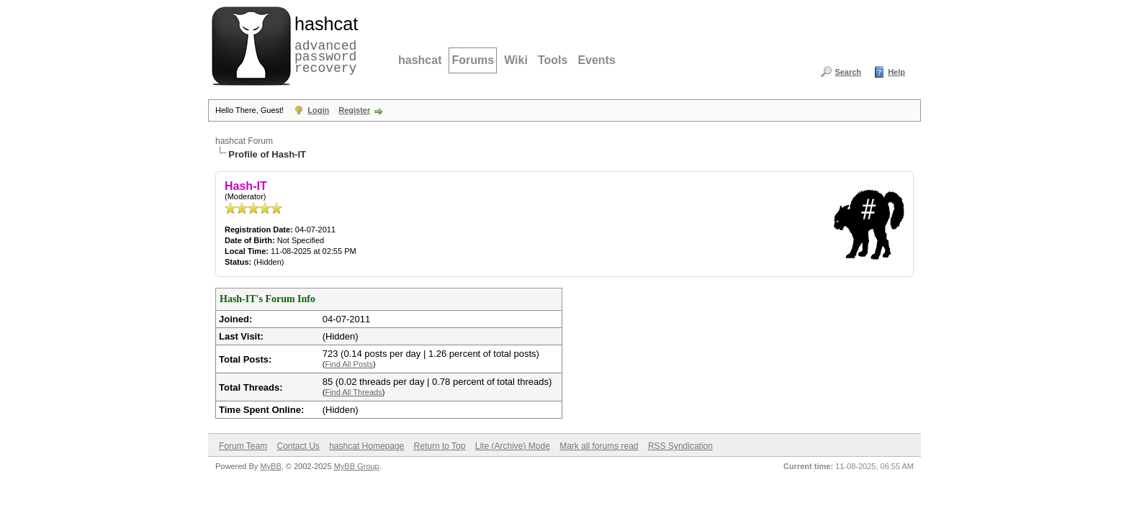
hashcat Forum (244, 141)
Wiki (516, 60)
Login (318, 110)
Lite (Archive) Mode (512, 446)
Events (596, 60)
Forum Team (243, 446)
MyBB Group (356, 466)
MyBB (270, 466)
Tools (552, 60)
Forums (472, 60)
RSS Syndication (680, 446)
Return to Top (440, 446)
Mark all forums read (598, 446)
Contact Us (297, 446)
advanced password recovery (323, 44)
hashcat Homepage (366, 446)
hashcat (419, 60)
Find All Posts (349, 364)
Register (354, 110)
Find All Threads (353, 392)
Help (896, 72)
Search (848, 72)
